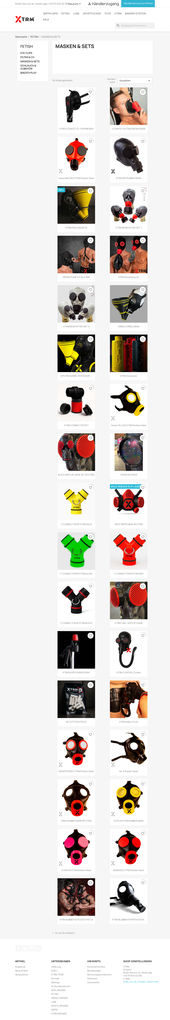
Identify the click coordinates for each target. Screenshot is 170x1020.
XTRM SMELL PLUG (128, 721)
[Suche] (135, 26)
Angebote (20, 966)
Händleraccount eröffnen (138, 3)
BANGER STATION (135, 13)
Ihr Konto (94, 961)
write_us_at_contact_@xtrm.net (140, 981)
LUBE (76, 13)
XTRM (117, 13)
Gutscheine (93, 982)
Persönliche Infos (96, 966)
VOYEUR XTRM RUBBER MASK (129, 820)
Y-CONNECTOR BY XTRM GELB (76, 524)
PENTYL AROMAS (59, 1005)
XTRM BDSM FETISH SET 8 (76, 326)
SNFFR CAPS (50, 13)
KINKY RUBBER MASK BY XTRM (76, 820)
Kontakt (55, 978)
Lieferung (56, 966)
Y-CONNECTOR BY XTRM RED (129, 573)
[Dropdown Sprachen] (75, 4)
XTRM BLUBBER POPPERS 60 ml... (129, 919)
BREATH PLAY (28, 72)
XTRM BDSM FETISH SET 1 (129, 227)
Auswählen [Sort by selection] (135, 80)
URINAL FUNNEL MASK (129, 326)
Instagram (32, 948)
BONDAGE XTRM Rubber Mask (128, 870)
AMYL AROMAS (58, 990)
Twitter (25, 948)
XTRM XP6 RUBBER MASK (128, 178)
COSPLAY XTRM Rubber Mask (76, 870)
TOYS (107, 13)
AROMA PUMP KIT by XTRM (76, 277)
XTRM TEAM (57, 974)
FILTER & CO (27, 57)
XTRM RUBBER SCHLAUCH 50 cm (76, 919)
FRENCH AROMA (59, 998)
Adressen (92, 978)
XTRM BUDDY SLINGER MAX (76, 672)
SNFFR (54, 1009)
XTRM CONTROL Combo (128, 672)
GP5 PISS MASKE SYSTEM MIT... (76, 375)
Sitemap (55, 982)
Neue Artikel (21, 970)
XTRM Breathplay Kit (128, 277)
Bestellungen (94, 970)
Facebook (18, 948)
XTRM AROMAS (59, 1013)
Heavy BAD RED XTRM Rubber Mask (76, 178)
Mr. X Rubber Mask (128, 771)
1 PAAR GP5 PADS (128, 474)
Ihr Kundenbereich (60, 986)
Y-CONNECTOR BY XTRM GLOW (76, 573)
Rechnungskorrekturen (99, 974)
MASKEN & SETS (30, 61)
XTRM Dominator (128, 375)
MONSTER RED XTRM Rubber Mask (76, 771)
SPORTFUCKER (92, 13)
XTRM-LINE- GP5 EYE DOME (129, 623)
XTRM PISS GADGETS (76, 227)
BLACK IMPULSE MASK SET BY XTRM (76, 474)
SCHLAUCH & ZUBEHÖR (28, 67)
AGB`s (54, 970)
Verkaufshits (21, 974)
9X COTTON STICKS (76, 721)
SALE (46, 19)
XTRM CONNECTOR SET (76, 425)
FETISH (65, 13)
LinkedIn (38, 948)
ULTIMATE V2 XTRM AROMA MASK (129, 128)
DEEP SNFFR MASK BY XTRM (129, 524)
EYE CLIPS (26, 53)
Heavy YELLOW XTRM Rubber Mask (128, 425)
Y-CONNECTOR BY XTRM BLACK (76, 623)
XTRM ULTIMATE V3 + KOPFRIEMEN (76, 128)
